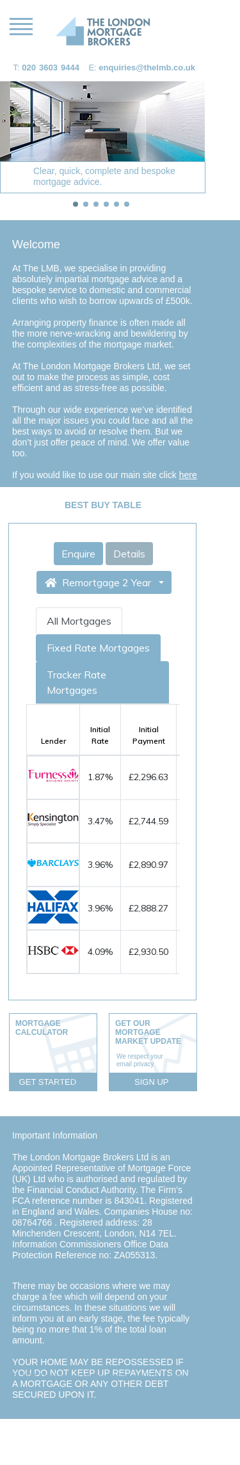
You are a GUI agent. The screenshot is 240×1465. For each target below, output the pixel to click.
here (188, 475)
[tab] (75, 204)
